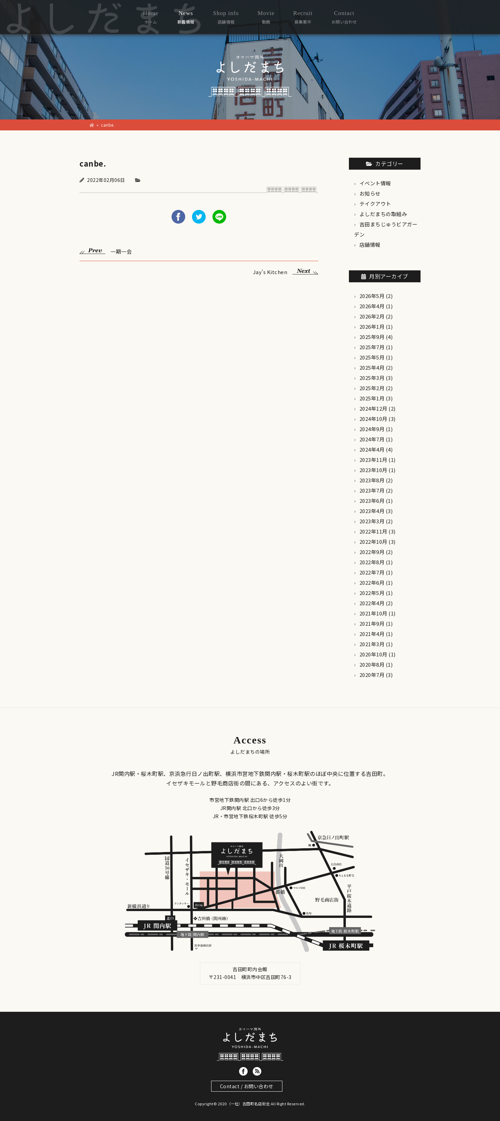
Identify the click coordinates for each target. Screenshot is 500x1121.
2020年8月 (372, 664)
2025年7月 (372, 347)
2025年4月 (372, 367)
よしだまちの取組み (383, 213)
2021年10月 (373, 613)
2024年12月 (373, 408)
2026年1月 (372, 326)
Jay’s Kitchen (286, 271)
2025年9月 (372, 336)
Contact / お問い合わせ (247, 1086)
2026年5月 (372, 295)
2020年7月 (372, 674)
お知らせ (370, 193)
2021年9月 (372, 623)
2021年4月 (372, 633)
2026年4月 (372, 306)
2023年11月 (373, 459)
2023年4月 (372, 510)
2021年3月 (372, 644)
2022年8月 (372, 562)
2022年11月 (373, 531)
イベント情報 (375, 183)
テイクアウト (375, 203)
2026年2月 (372, 316)
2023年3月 (372, 521)
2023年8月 (372, 480)
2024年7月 (372, 439)
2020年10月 (373, 654)
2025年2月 (372, 388)
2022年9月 (372, 551)
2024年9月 (372, 428)
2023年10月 (373, 469)
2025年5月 (372, 357)
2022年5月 (372, 592)
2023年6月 (372, 500)
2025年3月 (372, 377)
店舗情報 (370, 244)
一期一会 (105, 250)
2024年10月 (373, 418)
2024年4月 (372, 449)
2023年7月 (372, 490)
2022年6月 (372, 582)
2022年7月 (372, 572)
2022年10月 (373, 541)
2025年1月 (372, 398)
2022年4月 (372, 603)
